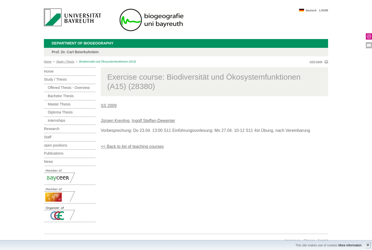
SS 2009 (109, 105)
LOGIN (323, 10)
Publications (54, 153)
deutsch (311, 10)
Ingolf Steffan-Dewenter (153, 120)
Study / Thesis (65, 61)
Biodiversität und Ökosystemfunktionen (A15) (107, 61)
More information (350, 245)
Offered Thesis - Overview (69, 88)
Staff (47, 137)
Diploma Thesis (60, 112)
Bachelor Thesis (61, 96)
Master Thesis (59, 104)
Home (47, 61)
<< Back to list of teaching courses (132, 146)
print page (316, 61)
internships (56, 120)
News (48, 162)
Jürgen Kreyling (115, 120)
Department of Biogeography (82, 43)
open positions (55, 145)
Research (51, 129)
